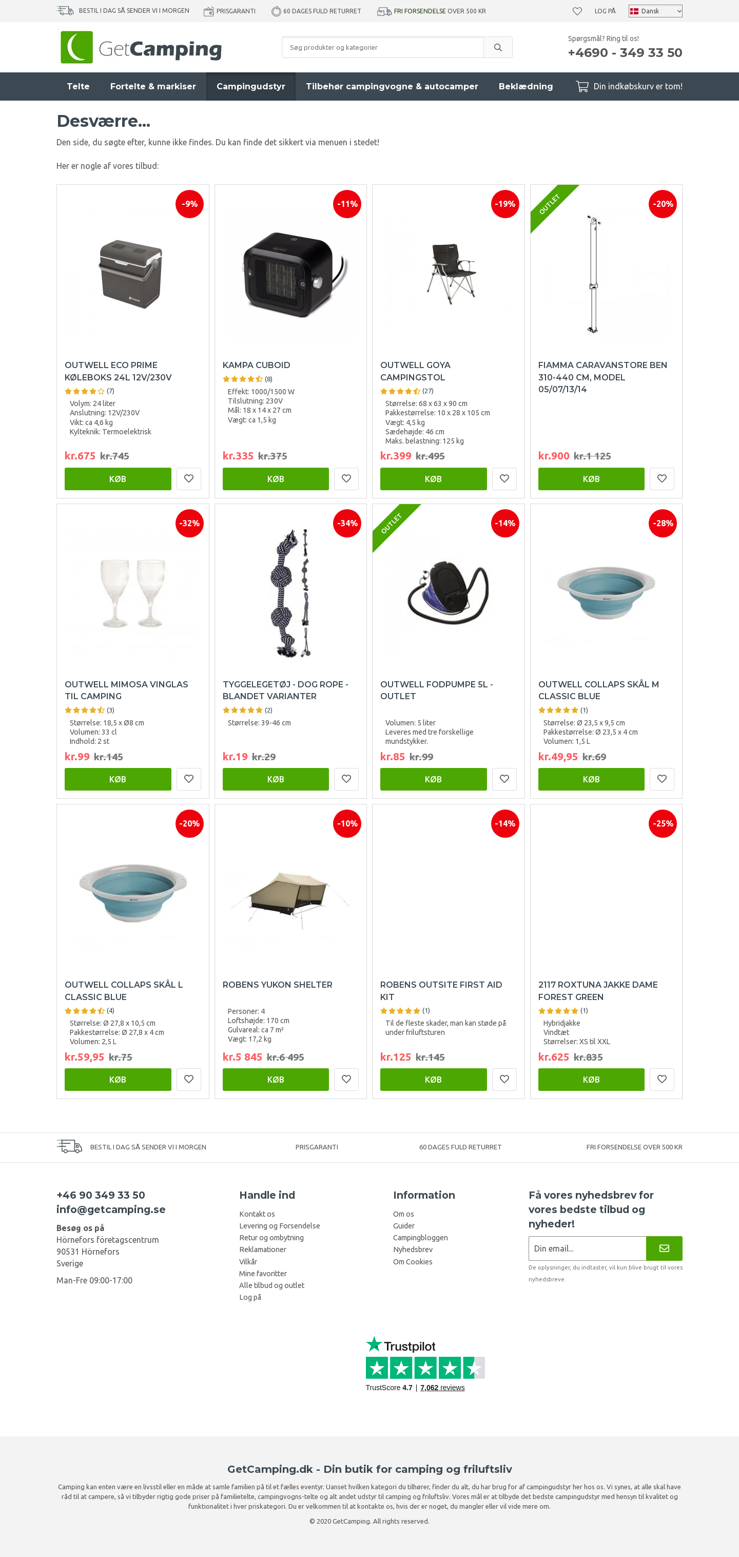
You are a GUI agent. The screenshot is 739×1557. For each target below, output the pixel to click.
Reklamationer (262, 1249)
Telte (78, 86)
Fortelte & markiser (153, 86)
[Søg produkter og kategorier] (382, 47)
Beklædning (526, 86)
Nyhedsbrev (413, 1249)
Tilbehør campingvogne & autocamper (392, 86)
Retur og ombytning (271, 1238)
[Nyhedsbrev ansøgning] (587, 1248)
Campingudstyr (251, 86)
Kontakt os (257, 1214)
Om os (403, 1214)
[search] (497, 47)
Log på (605, 11)
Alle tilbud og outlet (271, 1285)
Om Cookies (413, 1262)
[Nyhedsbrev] (664, 1248)
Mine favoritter (263, 1274)
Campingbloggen (420, 1238)
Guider (404, 1226)
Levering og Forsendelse (279, 1226)
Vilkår (248, 1262)
